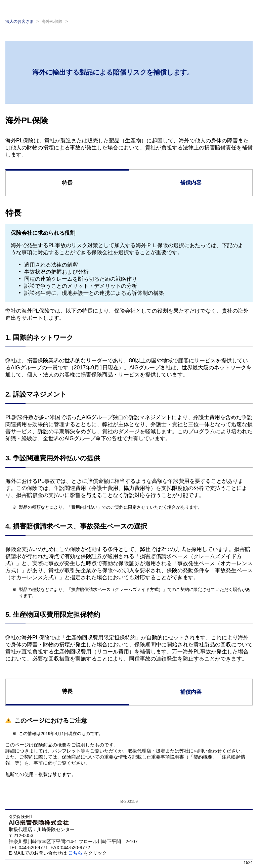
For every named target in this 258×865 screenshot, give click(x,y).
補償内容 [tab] (191, 182)
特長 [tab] (67, 183)
